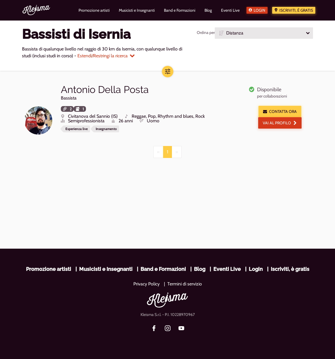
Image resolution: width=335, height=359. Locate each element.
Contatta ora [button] (280, 111)
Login (259, 10)
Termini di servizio (184, 284)
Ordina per (206, 32)
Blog (199, 269)
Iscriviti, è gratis (296, 10)
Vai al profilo (280, 122)
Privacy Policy (146, 284)
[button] (264, 33)
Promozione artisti (48, 269)
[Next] (177, 152)
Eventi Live (227, 269)
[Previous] (158, 152)
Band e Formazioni (163, 269)
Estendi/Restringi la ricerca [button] (106, 55)
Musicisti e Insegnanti (106, 269)
